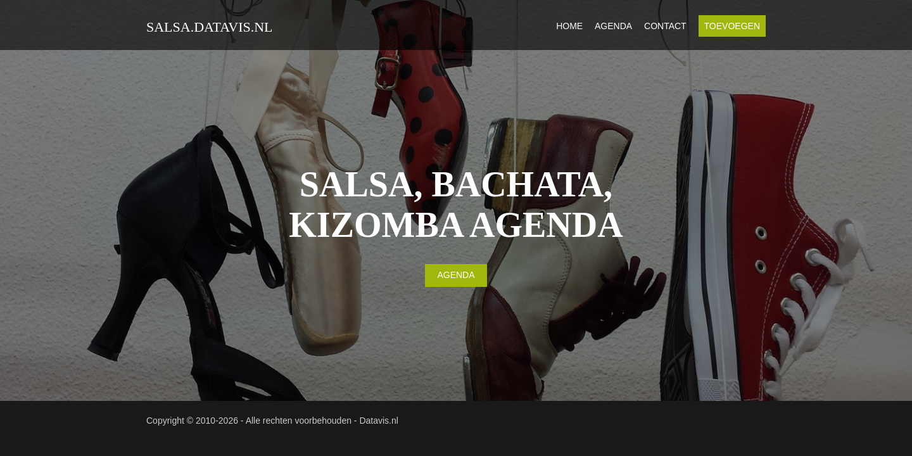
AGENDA (455, 275)
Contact (665, 26)
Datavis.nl (378, 420)
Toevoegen (732, 26)
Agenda (613, 26)
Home (569, 26)
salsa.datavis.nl (209, 27)
